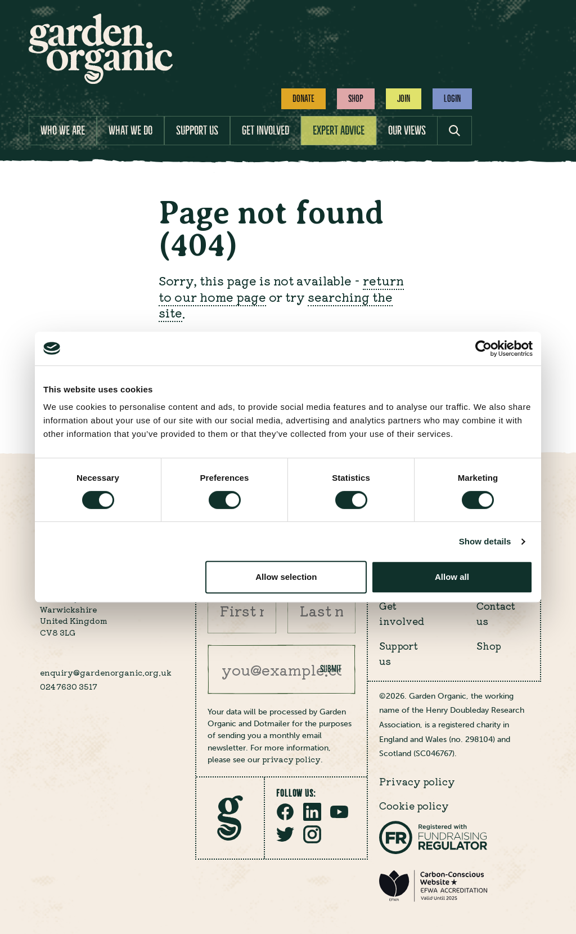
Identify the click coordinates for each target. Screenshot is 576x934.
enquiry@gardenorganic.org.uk (106, 672)
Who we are (62, 130)
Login (452, 98)
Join (403, 98)
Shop (355, 98)
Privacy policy (417, 781)
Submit (330, 669)
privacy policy (291, 759)
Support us (197, 130)
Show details (485, 541)
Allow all (452, 577)
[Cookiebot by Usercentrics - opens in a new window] (483, 348)
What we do (130, 130)
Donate (303, 98)
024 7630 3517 (68, 686)
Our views (407, 130)
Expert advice (338, 130)
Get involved (265, 130)
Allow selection (286, 577)
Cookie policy (414, 805)
